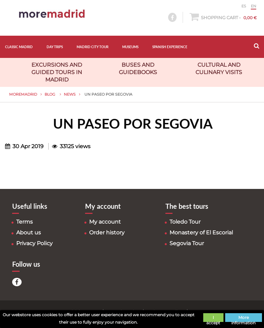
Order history (107, 232)
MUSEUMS (130, 47)
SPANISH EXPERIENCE (169, 47)
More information (243, 318)
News (70, 94)
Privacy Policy (34, 243)
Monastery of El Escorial (201, 232)
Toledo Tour (185, 222)
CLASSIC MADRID (19, 47)
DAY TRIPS (55, 47)
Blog (50, 94)
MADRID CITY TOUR (92, 47)
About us (28, 232)
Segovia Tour (186, 243)
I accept (213, 318)
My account (105, 222)
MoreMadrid (23, 94)
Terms (24, 222)
